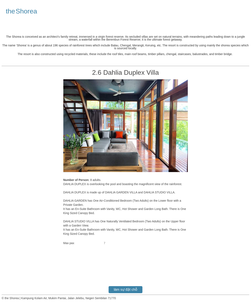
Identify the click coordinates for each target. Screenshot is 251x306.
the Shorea (21, 11)
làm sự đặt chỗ (125, 290)
